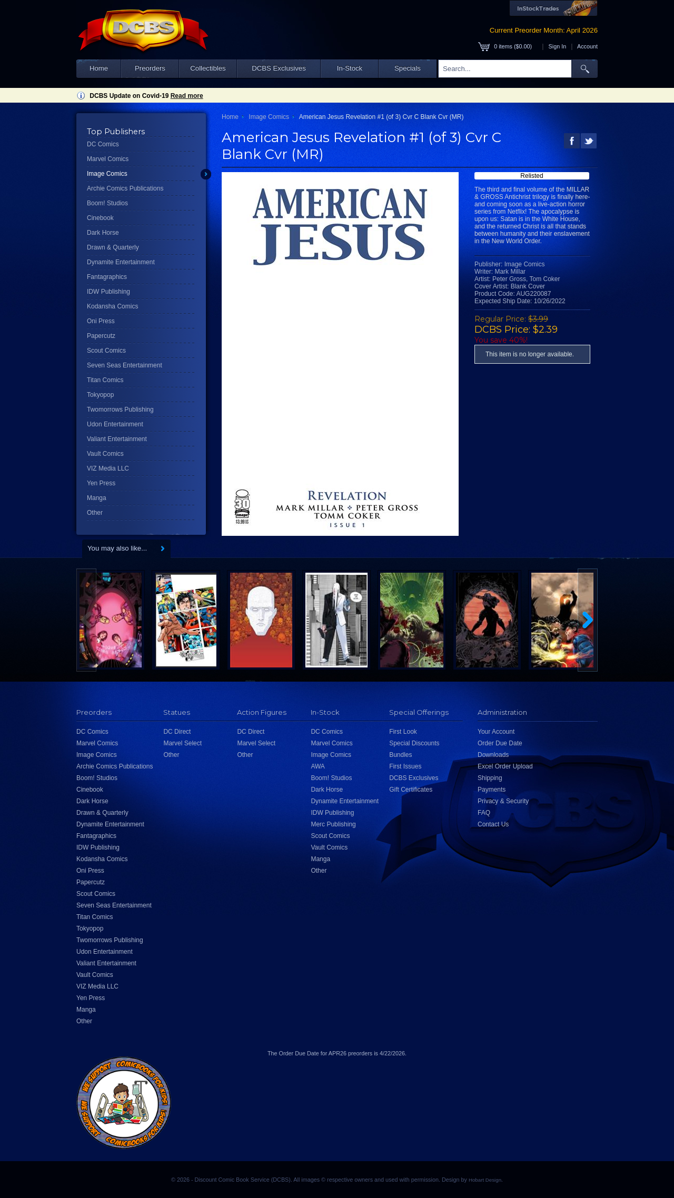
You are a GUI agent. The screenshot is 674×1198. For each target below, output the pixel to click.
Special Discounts (414, 743)
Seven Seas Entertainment (124, 365)
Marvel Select (182, 743)
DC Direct (177, 731)
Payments (492, 789)
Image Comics (107, 173)
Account (587, 46)
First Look (403, 731)
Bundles (400, 754)
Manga (96, 498)
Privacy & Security (503, 801)
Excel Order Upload (505, 766)
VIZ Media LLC (108, 468)
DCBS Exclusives (279, 68)
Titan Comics (105, 380)
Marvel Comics (107, 159)
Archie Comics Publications (125, 188)
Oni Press (101, 321)
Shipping (490, 778)
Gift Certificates (410, 789)
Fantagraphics (107, 277)
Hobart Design (485, 1180)
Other (95, 512)
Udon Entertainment (115, 424)
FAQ (484, 812)
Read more (187, 95)
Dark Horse (103, 232)
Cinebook (100, 218)
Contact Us (493, 824)
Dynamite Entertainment (121, 262)
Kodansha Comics (112, 306)
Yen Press (101, 483)
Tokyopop (100, 394)
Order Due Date (500, 743)
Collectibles (207, 68)
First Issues (405, 766)
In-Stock (349, 68)
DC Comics (103, 144)
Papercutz (101, 336)
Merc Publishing (333, 824)
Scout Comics (106, 350)
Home (99, 68)
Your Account (496, 731)
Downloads (493, 754)
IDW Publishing (108, 291)
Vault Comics (105, 453)
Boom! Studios (107, 203)
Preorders (150, 68)
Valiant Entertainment (117, 439)
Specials (407, 68)
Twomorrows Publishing (120, 409)
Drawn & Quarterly (113, 247)
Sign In (558, 46)
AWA (317, 766)
